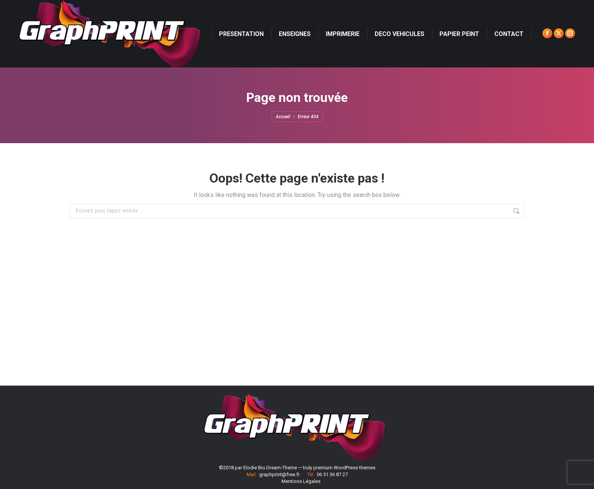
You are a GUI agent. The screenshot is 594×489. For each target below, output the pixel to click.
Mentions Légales (300, 481)
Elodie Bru (254, 467)
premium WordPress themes (344, 467)
